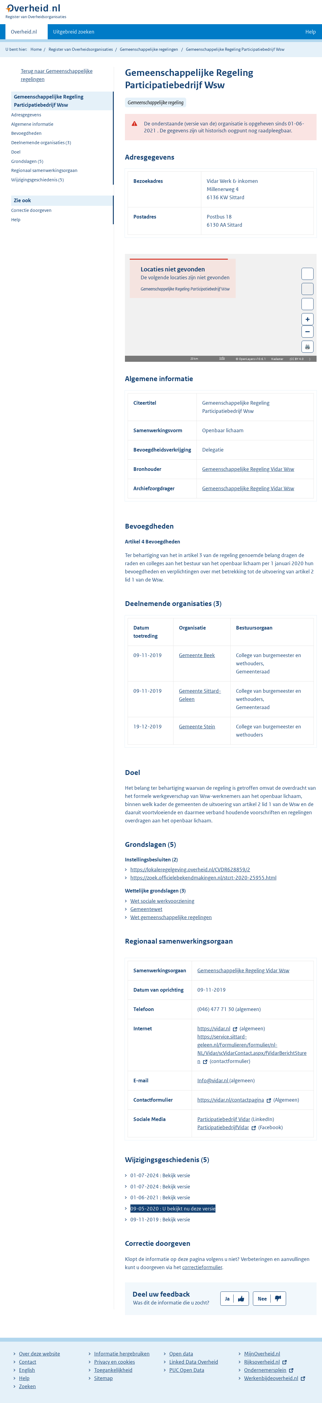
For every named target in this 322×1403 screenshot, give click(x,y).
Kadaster (278, 359)
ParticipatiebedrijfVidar (223, 1127)
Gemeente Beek (197, 655)
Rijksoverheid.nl (262, 1362)
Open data (181, 1353)
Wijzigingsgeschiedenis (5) (37, 180)
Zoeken (27, 1386)
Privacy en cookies (114, 1362)
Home (36, 49)
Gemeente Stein (197, 726)
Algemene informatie (32, 124)
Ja (227, 1298)
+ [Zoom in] (307, 319)
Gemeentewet (146, 909)
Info (222, 358)
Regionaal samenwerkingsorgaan (44, 170)
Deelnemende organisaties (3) (41, 142)
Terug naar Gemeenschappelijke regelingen (57, 75)
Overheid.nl (24, 33)
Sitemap (103, 1378)
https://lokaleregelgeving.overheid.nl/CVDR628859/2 (190, 869)
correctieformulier (202, 1267)
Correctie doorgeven (31, 210)
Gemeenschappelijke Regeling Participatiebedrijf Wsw (48, 100)
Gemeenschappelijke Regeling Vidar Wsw (248, 469)
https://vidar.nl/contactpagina (230, 1100)
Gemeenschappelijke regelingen (149, 49)
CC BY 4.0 (299, 359)
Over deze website (39, 1353)
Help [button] (310, 31)
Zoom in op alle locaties (308, 304)
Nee (262, 1298)
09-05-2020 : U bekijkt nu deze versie (172, 1208)
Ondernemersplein (265, 1370)
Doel (16, 152)
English (27, 1370)
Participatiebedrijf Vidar (223, 1119)
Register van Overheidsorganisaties (81, 49)
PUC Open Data (186, 1370)
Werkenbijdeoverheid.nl (271, 1378)
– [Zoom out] (307, 331)
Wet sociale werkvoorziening (162, 901)
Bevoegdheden (26, 133)
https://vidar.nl (213, 1028)
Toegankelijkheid (113, 1370)
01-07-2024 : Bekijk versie (160, 1175)
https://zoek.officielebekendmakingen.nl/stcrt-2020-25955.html (203, 877)
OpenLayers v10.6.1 (253, 359)
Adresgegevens (26, 115)
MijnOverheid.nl (262, 1353)
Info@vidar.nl (213, 1080)
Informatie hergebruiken (122, 1353)
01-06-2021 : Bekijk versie (160, 1197)
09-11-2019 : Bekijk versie (160, 1219)
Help (16, 219)
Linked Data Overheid (193, 1362)
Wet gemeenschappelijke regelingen (171, 917)
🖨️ (307, 346)
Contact (27, 1362)
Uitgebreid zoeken (73, 31)
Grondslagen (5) (27, 161)
